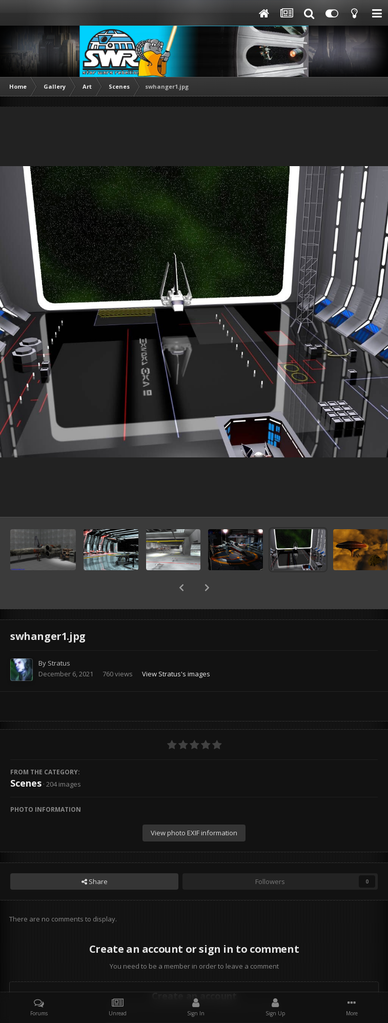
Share (94, 854)
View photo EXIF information (194, 806)
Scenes (26, 756)
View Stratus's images (176, 647)
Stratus (59, 636)
